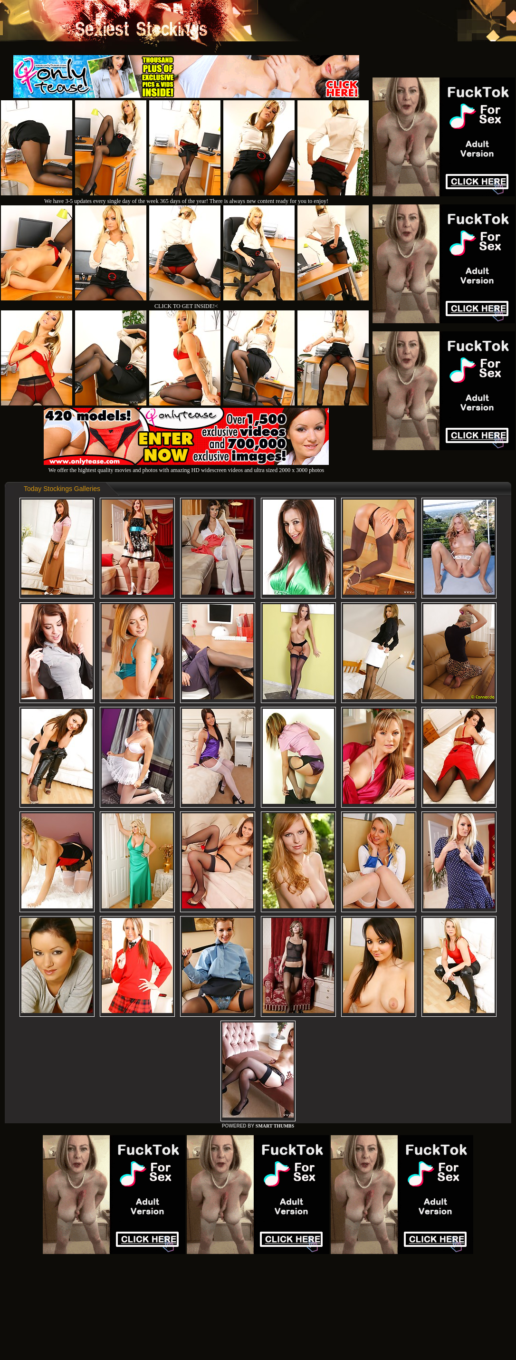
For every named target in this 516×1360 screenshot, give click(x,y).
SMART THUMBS (275, 1126)
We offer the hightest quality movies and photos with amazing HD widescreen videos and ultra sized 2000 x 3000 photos (186, 466)
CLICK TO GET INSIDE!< (186, 306)
